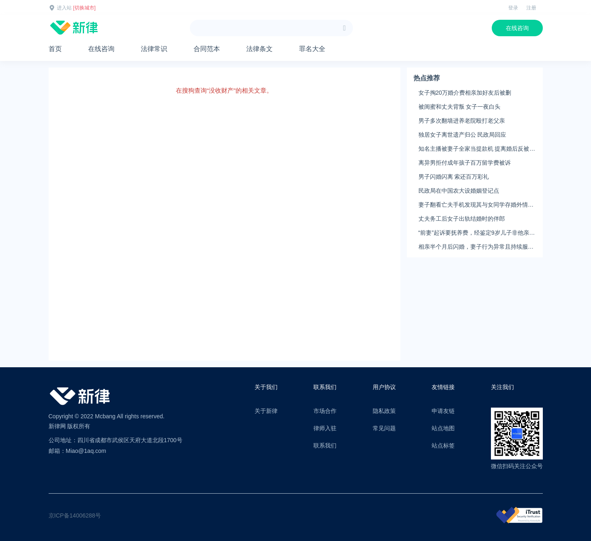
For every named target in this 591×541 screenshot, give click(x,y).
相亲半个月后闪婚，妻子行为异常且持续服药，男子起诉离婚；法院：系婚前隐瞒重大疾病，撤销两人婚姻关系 (476, 247)
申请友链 (443, 411)
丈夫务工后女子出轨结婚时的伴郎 (461, 218)
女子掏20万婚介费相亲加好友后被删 (465, 92)
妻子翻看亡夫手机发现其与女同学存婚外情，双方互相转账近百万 (476, 205)
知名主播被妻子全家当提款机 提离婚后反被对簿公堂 (476, 149)
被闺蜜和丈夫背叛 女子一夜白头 (459, 106)
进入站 (64, 8)
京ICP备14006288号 (75, 515)
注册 (531, 8)
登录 (513, 8)
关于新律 (266, 411)
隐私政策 (384, 411)
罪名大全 (312, 48)
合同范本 (207, 48)
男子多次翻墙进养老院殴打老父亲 (461, 120)
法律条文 (259, 48)
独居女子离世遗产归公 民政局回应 (462, 134)
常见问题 (384, 428)
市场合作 (324, 411)
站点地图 (443, 428)
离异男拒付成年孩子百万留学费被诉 (464, 162)
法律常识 (154, 48)
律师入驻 (324, 428)
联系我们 (324, 445)
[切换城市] (84, 8)
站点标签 (443, 445)
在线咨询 (517, 28)
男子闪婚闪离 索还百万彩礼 (453, 176)
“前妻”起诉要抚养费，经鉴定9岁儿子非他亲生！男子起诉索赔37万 (473, 233)
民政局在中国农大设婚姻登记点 (458, 190)
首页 (55, 48)
